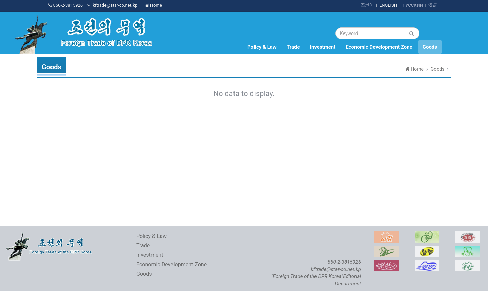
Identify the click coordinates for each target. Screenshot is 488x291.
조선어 (367, 5)
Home (153, 5)
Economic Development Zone (379, 47)
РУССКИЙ (413, 5)
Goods (430, 47)
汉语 (432, 5)
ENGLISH (388, 5)
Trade (293, 47)
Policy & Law (262, 47)
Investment (323, 47)
